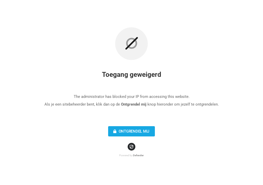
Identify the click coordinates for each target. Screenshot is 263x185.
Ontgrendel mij (130, 131)
